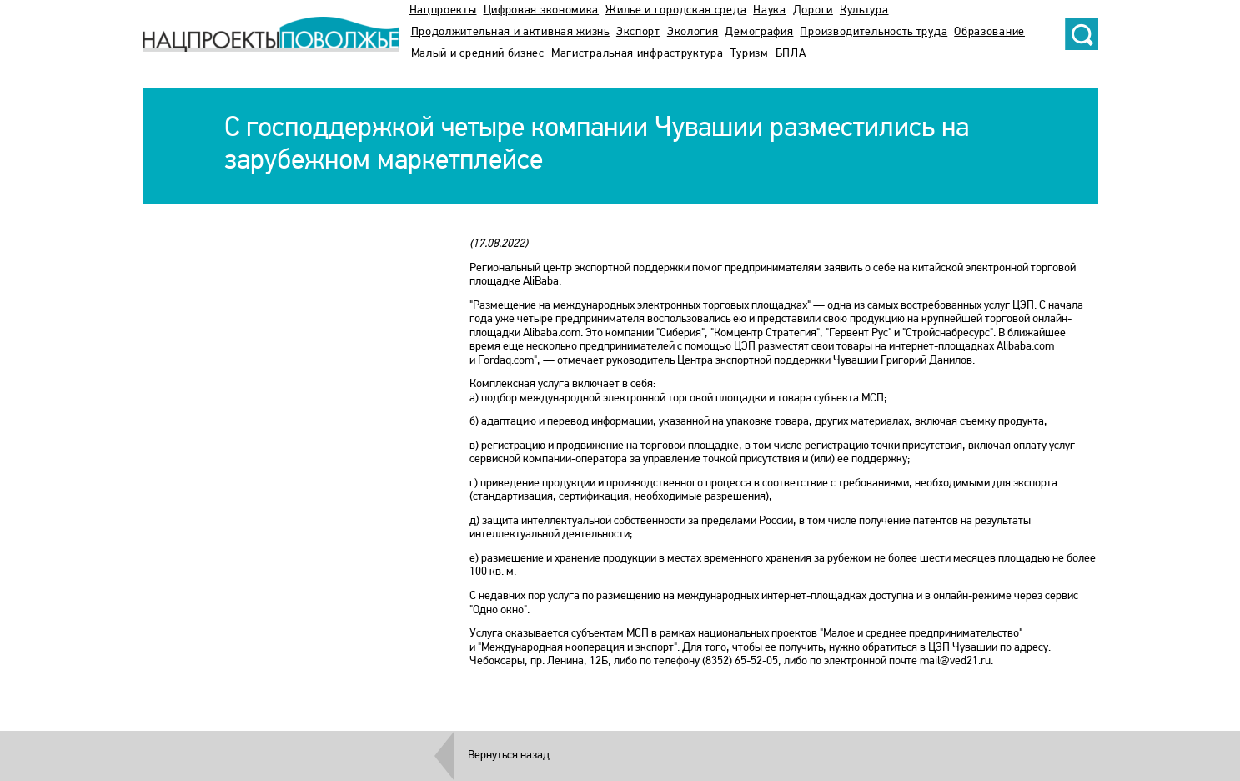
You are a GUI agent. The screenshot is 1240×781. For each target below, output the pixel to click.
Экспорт (638, 32)
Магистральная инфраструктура (637, 54)
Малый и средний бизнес (478, 54)
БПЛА (791, 54)
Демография (759, 32)
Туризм (749, 54)
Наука (769, 10)
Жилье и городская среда (675, 10)
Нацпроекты (443, 10)
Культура (864, 10)
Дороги (813, 10)
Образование (989, 32)
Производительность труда (873, 32)
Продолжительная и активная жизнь (510, 32)
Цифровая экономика (542, 10)
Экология (693, 32)
